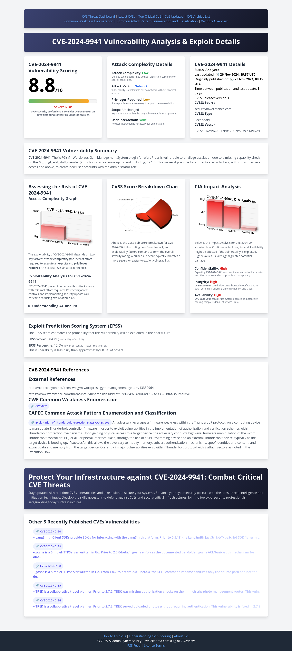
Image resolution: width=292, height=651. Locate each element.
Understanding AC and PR (54, 305)
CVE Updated (173, 16)
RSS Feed (134, 645)
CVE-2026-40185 (50, 585)
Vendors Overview (214, 21)
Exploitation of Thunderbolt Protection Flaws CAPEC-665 (72, 422)
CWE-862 (41, 406)
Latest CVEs (126, 16)
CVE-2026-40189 (50, 546)
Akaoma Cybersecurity (125, 641)
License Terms (154, 645)
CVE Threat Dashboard (98, 16)
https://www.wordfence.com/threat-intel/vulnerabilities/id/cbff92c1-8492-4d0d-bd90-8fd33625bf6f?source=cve (109, 394)
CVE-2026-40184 (50, 600)
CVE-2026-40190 (50, 531)
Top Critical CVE (149, 16)
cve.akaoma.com (157, 641)
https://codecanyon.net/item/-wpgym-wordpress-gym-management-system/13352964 (91, 388)
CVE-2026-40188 (50, 566)
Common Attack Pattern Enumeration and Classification (157, 21)
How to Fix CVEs (114, 636)
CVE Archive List (198, 16)
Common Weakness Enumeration (88, 21)
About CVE (181, 636)
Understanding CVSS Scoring (150, 636)
